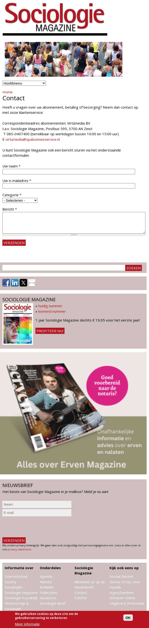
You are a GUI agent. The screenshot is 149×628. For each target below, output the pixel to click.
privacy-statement (19, 549)
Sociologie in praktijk (21, 597)
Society (11, 581)
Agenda (46, 576)
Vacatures (48, 597)
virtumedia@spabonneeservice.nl (32, 139)
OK (128, 618)
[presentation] (38, 526)
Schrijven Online (122, 597)
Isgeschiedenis (121, 592)
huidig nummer (50, 305)
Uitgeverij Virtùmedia (126, 603)
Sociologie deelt (53, 603)
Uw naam (11, 166)
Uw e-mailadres (16, 180)
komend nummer (52, 311)
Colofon (80, 597)
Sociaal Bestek (121, 576)
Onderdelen (50, 567)
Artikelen (47, 587)
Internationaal (16, 576)
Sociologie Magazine (21, 592)
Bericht (9, 209)
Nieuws (46, 581)
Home (7, 92)
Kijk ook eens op (124, 567)
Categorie (11, 194)
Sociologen (13, 587)
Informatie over (19, 567)
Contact (80, 592)
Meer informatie (27, 624)
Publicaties (48, 592)
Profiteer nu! (50, 330)
